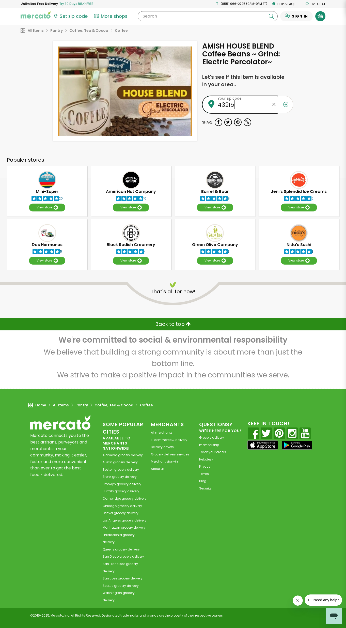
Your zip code (229, 98)
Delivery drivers (162, 447)
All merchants (161, 432)
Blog (202, 481)
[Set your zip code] (70, 16)
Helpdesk (206, 459)
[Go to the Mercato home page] (36, 15)
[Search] (208, 16)
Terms (204, 474)
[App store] (262, 445)
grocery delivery (123, 455)
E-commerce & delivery (169, 440)
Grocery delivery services (170, 454)
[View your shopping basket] (320, 16)
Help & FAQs (283, 4)
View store (47, 207)
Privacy (204, 466)
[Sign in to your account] (296, 16)
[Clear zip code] (274, 104)
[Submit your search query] (271, 16)
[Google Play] (297, 445)
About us (158, 469)
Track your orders (212, 452)
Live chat (315, 4)
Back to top (173, 324)
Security (205, 488)
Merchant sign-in (164, 461)
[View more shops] (111, 16)
